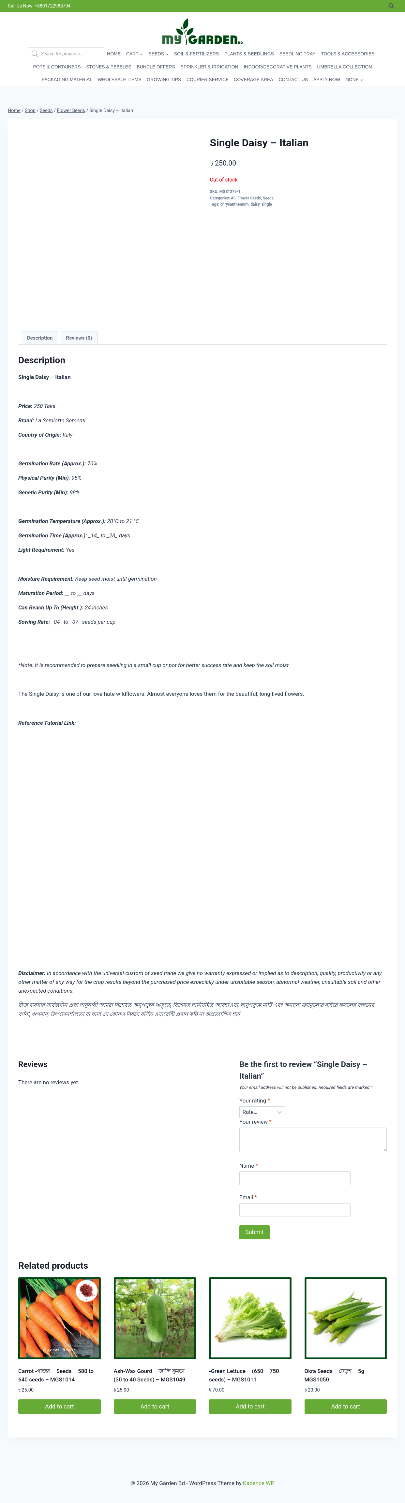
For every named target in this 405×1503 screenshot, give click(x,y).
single (267, 204)
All (233, 198)
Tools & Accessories (348, 53)
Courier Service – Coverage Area (230, 79)
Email (248, 1197)
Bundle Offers (156, 66)
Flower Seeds (249, 198)
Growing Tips (164, 79)
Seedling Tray (297, 53)
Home (114, 53)
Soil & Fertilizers (196, 53)
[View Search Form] (391, 6)
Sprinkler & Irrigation (209, 66)
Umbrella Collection (344, 66)
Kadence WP (258, 1483)
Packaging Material (67, 79)
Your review (255, 1121)
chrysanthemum (234, 204)
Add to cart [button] (59, 1406)
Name (248, 1165)
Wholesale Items (120, 79)
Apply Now (326, 79)
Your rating (254, 1100)
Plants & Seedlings (249, 53)
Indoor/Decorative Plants (277, 66)
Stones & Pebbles (108, 66)
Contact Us (293, 79)
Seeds (268, 198)
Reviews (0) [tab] (79, 338)
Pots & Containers (57, 66)
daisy (254, 204)
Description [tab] (40, 338)
